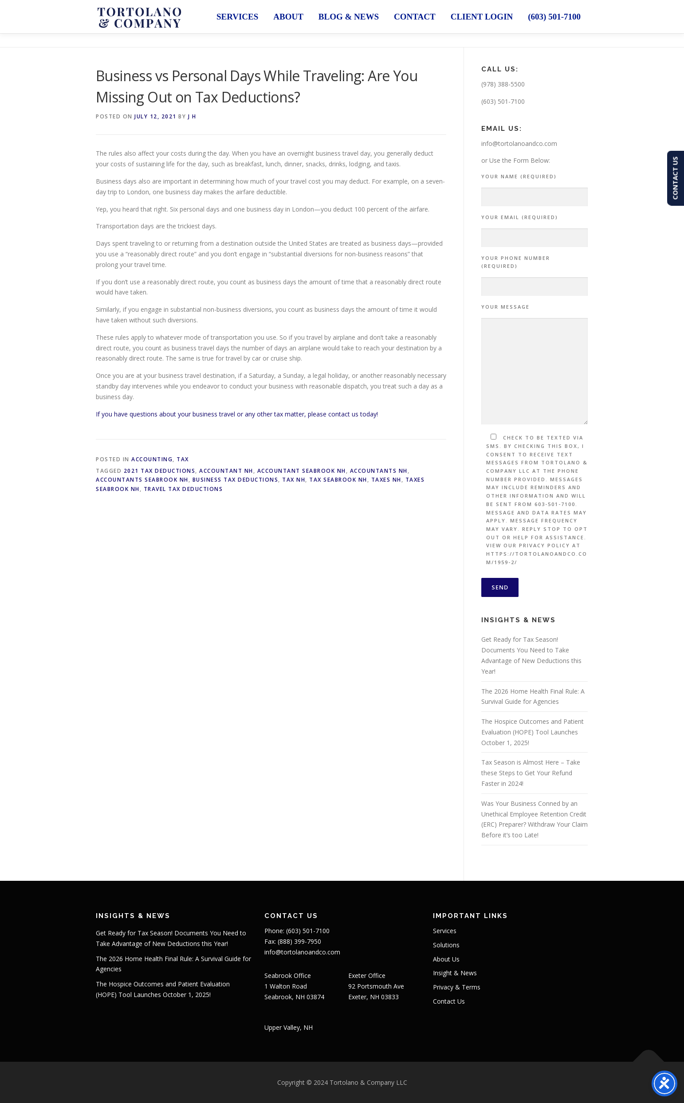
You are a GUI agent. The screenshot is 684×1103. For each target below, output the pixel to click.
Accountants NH (379, 471)
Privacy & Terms (456, 987)
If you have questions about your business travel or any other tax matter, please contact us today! (237, 414)
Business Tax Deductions (236, 479)
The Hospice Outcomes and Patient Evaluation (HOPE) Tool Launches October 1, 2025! (532, 732)
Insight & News (455, 973)
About (288, 16)
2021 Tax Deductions (160, 471)
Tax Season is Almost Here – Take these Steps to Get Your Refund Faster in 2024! (530, 773)
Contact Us (449, 1001)
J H (192, 116)
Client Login (482, 16)
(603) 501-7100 (554, 16)
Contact (415, 16)
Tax (183, 459)
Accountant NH (226, 471)
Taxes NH (386, 479)
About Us (446, 959)
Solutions (446, 945)
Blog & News (348, 16)
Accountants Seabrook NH (142, 479)
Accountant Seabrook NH (301, 471)
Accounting (152, 459)
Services (237, 16)
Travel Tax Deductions (183, 489)
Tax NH (293, 479)
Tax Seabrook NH (338, 479)
